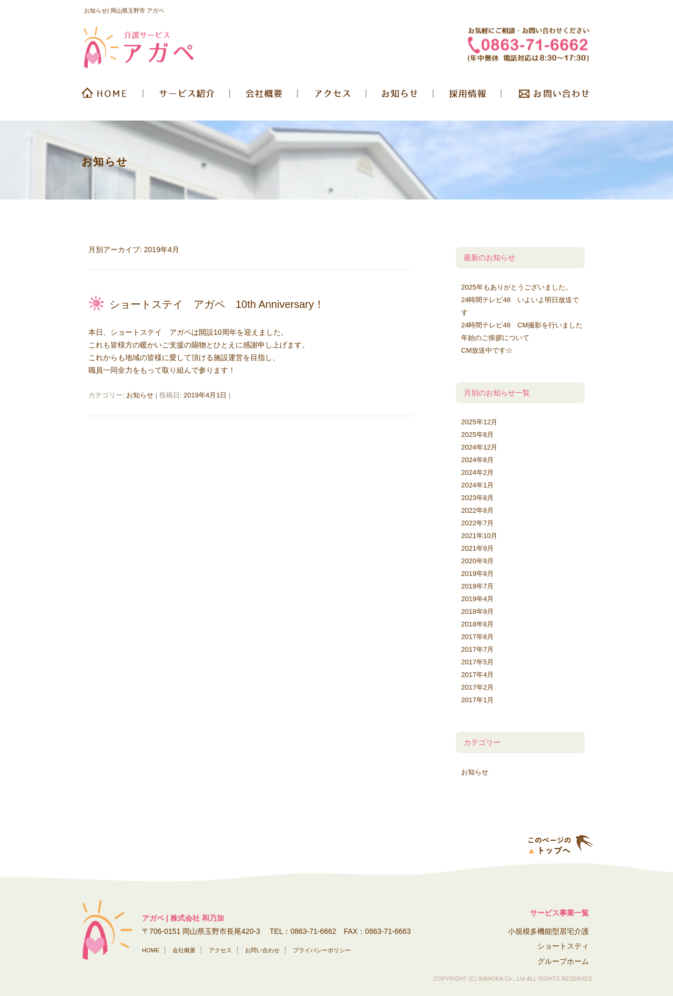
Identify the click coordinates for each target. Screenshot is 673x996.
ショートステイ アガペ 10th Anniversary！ (216, 304)
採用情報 (468, 97)
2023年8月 (477, 498)
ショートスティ (563, 946)
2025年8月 (477, 435)
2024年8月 (477, 460)
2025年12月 (479, 422)
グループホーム (563, 961)
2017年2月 (477, 687)
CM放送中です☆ (487, 350)
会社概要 (265, 97)
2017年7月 (477, 649)
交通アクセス (333, 97)
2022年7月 (477, 523)
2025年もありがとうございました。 (516, 287)
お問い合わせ (548, 97)
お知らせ (400, 97)
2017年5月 (477, 662)
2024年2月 (477, 472)
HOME (111, 97)
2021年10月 (479, 536)
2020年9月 (477, 561)
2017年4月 (477, 675)
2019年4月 (477, 599)
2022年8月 (477, 510)
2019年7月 (477, 586)
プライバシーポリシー (322, 950)
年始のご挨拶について (495, 338)
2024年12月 (479, 447)
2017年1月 (477, 700)
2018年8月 (477, 624)
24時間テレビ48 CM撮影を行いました (522, 325)
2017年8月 (477, 637)
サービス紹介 (187, 97)
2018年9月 (477, 611)
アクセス (220, 950)
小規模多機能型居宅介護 (548, 931)
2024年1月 (477, 485)
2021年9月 (477, 548)
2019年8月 (477, 573)
